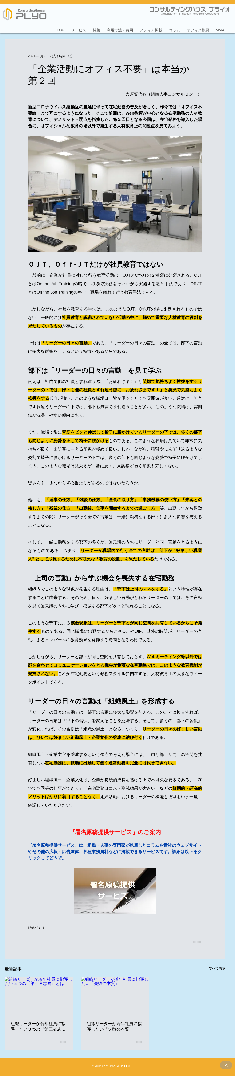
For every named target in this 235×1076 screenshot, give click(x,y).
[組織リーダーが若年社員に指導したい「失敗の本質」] (115, 996)
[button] (78, 28)
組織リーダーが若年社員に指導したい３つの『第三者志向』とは (38, 1026)
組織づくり (36, 928)
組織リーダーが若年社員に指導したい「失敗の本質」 (114, 1026)
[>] (226, 1065)
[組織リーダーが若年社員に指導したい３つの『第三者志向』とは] (39, 996)
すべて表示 (217, 968)
